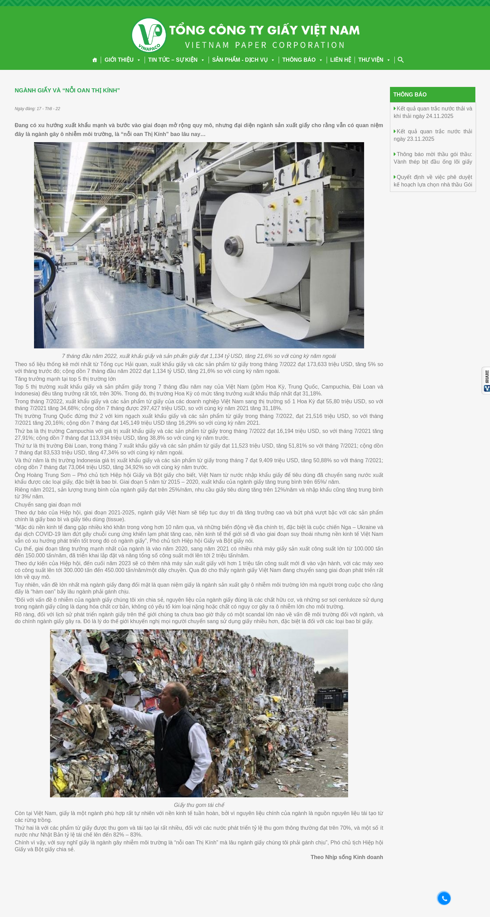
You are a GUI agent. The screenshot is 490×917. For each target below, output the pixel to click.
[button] (137, 60)
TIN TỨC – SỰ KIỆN (176, 60)
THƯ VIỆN (374, 60)
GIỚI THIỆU (122, 60)
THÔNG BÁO (302, 60)
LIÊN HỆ (340, 60)
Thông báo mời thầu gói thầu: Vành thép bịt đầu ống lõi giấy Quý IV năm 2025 (433, 161)
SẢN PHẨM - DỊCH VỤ (243, 60)
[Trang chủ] (94, 60)
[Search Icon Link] (400, 59)
